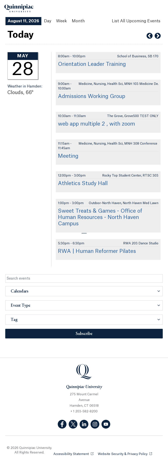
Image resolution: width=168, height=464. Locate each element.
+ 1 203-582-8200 (84, 411)
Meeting (68, 156)
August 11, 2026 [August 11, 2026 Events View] (23, 21)
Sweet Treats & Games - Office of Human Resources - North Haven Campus (100, 217)
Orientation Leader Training (92, 64)
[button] (84, 291)
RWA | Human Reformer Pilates (97, 251)
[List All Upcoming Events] (136, 21)
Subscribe (84, 334)
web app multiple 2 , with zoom (96, 124)
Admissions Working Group (91, 96)
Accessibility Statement (73, 454)
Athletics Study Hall (83, 183)
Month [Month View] (78, 21)
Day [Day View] (47, 21)
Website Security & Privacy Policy (125, 454)
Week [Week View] (61, 21)
